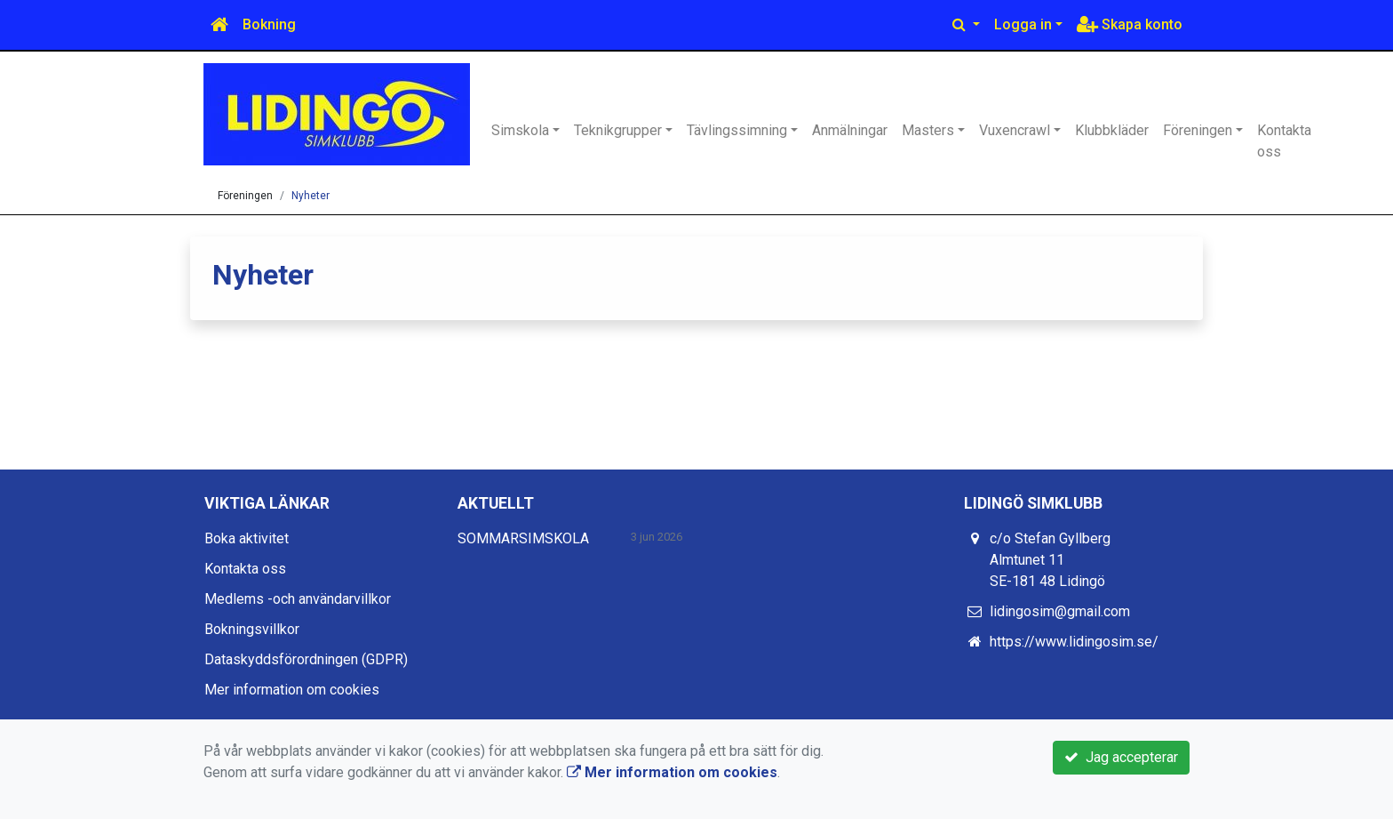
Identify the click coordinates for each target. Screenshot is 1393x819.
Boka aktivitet (246, 538)
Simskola (520, 130)
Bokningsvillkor (251, 629)
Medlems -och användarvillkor (297, 598)
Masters (928, 130)
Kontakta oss (1284, 141)
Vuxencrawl (1014, 130)
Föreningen (1197, 130)
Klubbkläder (1112, 130)
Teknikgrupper (618, 130)
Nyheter (310, 195)
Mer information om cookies (291, 689)
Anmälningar (850, 130)
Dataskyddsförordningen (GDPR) (306, 659)
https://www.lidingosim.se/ (1074, 641)
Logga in (1023, 24)
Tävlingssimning (737, 130)
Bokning (269, 24)
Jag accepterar (1121, 757)
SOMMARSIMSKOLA (523, 538)
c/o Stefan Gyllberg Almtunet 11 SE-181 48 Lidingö (1050, 560)
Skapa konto (1129, 24)
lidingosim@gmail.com (1060, 611)
